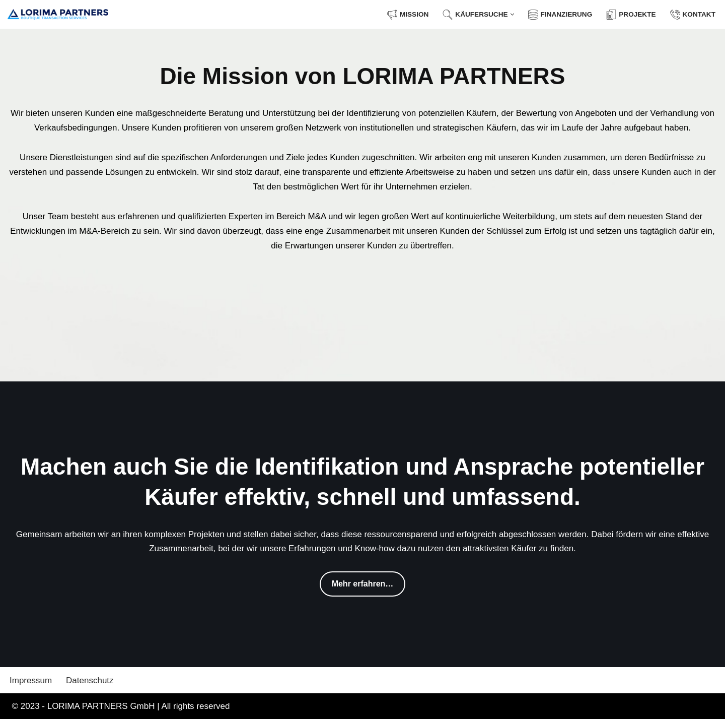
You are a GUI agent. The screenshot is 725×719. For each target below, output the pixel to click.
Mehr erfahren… (363, 583)
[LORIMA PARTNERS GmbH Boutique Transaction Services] (58, 14)
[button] (512, 14)
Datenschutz (90, 680)
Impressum (31, 680)
